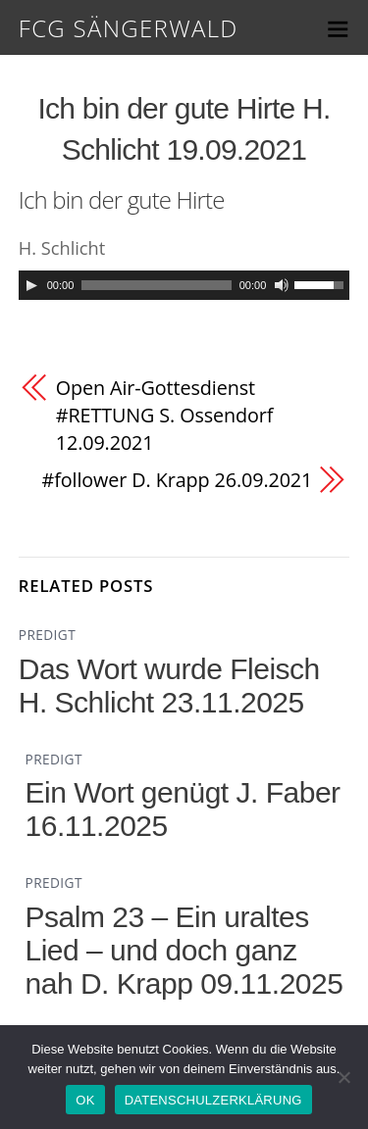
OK (85, 1100)
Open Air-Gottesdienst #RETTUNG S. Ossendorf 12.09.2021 (165, 415)
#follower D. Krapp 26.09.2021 (177, 479)
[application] (184, 285)
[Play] (31, 285)
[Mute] (281, 285)
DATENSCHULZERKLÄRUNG (213, 1100)
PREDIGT (47, 634)
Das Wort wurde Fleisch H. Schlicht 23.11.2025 (169, 685)
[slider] (156, 285)
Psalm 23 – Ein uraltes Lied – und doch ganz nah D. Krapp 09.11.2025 (184, 950)
